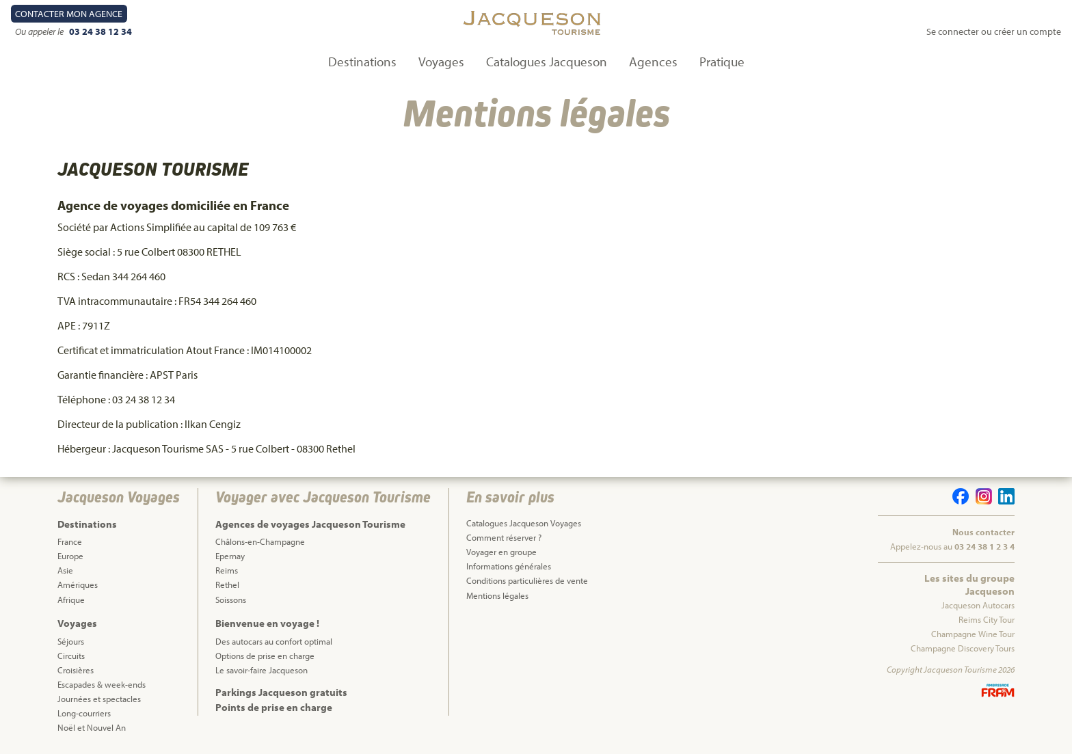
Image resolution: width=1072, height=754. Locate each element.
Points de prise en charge (273, 707)
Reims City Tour (987, 619)
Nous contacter (983, 531)
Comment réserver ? (503, 537)
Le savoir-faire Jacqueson (261, 669)
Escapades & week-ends (101, 684)
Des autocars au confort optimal (273, 641)
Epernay (230, 555)
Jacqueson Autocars (978, 605)
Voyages (441, 61)
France (69, 541)
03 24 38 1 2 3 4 (984, 546)
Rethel (227, 584)
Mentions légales (497, 595)
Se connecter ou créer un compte (993, 31)
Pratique (722, 61)
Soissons (230, 599)
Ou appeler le (40, 31)
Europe (70, 555)
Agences (653, 61)
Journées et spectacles (99, 698)
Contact (68, 14)
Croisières (75, 669)
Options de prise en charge (264, 655)
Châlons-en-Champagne (260, 541)
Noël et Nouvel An (91, 727)
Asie (65, 570)
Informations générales (508, 566)
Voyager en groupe (501, 551)
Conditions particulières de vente (527, 580)
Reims (226, 570)
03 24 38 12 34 (100, 31)
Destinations (362, 61)
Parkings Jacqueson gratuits (281, 692)
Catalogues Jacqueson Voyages (523, 522)
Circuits (71, 655)
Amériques (77, 584)
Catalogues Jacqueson (546, 61)
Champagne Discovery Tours (963, 648)
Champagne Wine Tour (973, 633)
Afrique (71, 599)
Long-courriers (84, 713)
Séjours (70, 641)
